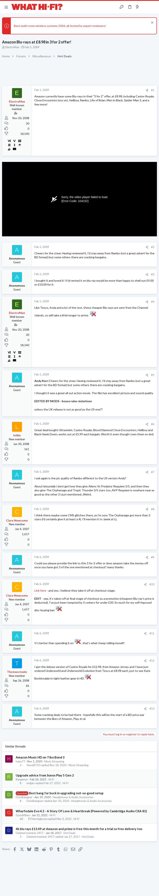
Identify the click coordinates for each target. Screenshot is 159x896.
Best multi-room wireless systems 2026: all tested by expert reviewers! (60, 26)
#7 (152, 472)
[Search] (153, 7)
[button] (6, 7)
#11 (151, 633)
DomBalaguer (24, 797)
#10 (151, 584)
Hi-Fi (51, 779)
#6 (152, 424)
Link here (40, 590)
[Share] (147, 90)
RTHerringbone (37, 819)
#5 (152, 375)
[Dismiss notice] (151, 23)
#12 (151, 660)
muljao (30, 783)
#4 (152, 301)
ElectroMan (12, 47)
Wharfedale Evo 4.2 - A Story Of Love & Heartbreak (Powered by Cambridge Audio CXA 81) (81, 811)
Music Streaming (54, 761)
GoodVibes (23, 815)
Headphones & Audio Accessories (73, 797)
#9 (152, 557)
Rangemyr (22, 779)
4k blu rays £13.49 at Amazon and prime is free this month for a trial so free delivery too (79, 829)
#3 (152, 274)
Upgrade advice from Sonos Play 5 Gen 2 (45, 775)
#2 (152, 247)
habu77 (20, 761)
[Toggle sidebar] (145, 7)
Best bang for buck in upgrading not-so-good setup (66, 793)
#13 (151, 708)
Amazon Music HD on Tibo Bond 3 (40, 757)
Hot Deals (70, 833)
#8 (152, 509)
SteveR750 (33, 765)
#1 (152, 90)
